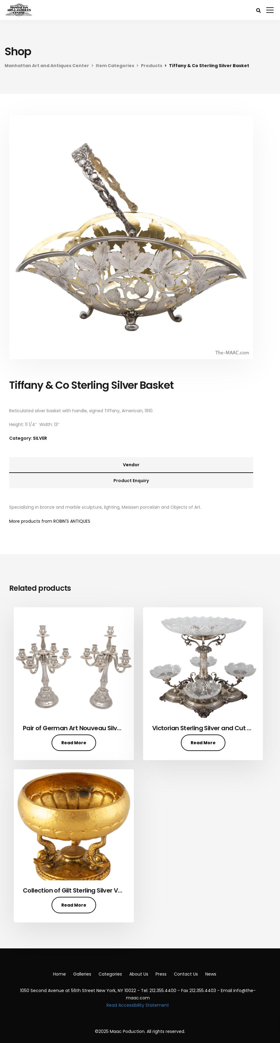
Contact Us (186, 974)
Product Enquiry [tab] (131, 481)
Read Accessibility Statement (137, 1005)
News (210, 974)
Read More (73, 743)
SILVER (40, 438)
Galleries (82, 974)
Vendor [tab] (131, 465)
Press (161, 974)
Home (59, 974)
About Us (138, 974)
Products (151, 66)
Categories (110, 974)
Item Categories (115, 66)
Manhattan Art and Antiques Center (47, 66)
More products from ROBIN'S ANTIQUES (49, 521)
